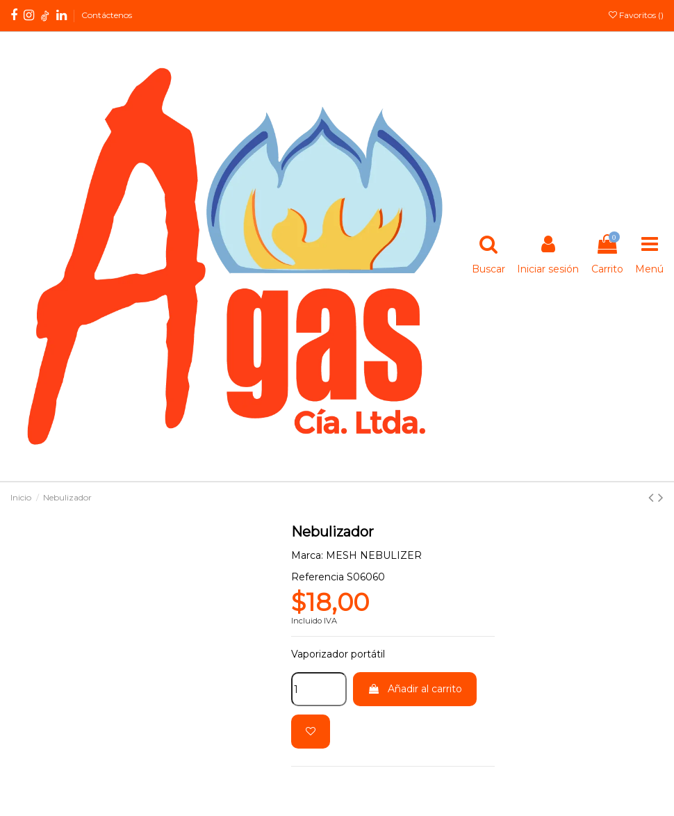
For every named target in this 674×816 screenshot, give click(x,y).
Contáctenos (106, 15)
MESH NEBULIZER (374, 555)
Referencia (317, 577)
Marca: (307, 555)
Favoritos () (636, 15)
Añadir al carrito (415, 689)
